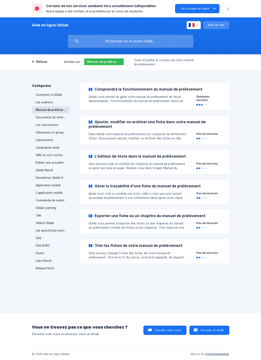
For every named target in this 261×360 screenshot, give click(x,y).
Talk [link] (38, 215)
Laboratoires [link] (44, 140)
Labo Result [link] (44, 260)
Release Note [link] (45, 268)
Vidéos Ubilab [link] (45, 223)
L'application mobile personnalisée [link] (53, 192)
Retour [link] (42, 62)
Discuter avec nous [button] (168, 330)
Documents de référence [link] (53, 117)
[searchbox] (130, 41)
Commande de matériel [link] (51, 200)
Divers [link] (40, 253)
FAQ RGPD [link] (43, 245)
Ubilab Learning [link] (46, 208)
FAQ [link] (38, 238)
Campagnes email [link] (47, 147)
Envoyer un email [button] (212, 330)
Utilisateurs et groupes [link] (51, 132)
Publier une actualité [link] (50, 162)
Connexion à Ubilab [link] (49, 94)
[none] (228, 8)
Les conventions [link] (47, 125)
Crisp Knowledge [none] (217, 354)
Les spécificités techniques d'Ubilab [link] (53, 230)
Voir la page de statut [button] (195, 8)
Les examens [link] (44, 102)
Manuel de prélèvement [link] (53, 109)
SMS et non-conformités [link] (53, 155)
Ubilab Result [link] (44, 170)
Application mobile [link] (48, 185)
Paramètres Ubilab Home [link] (52, 177)
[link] (154, 96)
